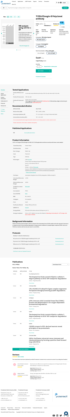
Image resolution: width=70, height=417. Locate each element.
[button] (66, 413)
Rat (21, 267)
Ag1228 (30, 159)
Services (40, 1)
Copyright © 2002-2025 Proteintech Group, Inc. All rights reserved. (30, 412)
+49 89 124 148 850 (40, 398)
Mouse (18, 267)
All (8, 16)
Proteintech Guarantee (41, 76)
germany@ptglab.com (40, 400)
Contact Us (3, 407)
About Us (14, 4)
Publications (47, 25)
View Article (31, 283)
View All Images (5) (24, 45)
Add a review (21, 356)
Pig (27, 267)
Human (14, 267)
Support (35, 1)
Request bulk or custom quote (50, 66)
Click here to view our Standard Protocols (22, 251)
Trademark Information (37, 407)
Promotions (46, 1)
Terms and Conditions (26, 407)
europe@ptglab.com (22, 400)
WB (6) (17, 264)
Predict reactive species (31, 172)
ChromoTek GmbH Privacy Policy (7, 412)
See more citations (23, 349)
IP (14, 16)
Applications (20, 1)
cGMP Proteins (28, 1)
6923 (26, 193)
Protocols (3, 103)
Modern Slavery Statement (13, 409)
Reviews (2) (56, 24)
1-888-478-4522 (4, 398)
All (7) (14, 264)
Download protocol (59, 238)
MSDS (2, 113)
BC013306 (36, 167)
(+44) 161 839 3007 (22, 398)
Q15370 (27, 207)
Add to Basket (40, 70)
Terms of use (17, 407)
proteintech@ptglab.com (6, 400)
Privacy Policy (10, 407)
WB (11, 16)
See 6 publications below (29, 132)
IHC (18, 16)
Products (14, 1)
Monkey (24, 267)
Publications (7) (4, 101)
